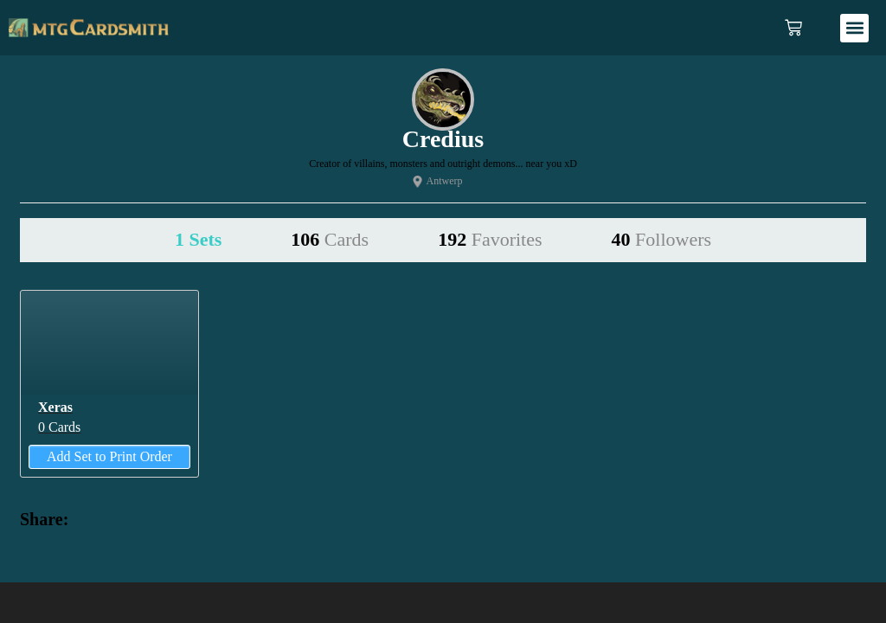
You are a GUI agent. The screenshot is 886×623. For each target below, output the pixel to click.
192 (490, 239)
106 (330, 239)
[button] (854, 28)
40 (662, 239)
